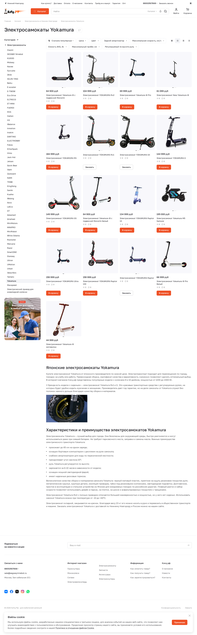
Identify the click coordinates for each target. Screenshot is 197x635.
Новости (166, 573)
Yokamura (11, 281)
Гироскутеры (73, 568)
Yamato (10, 277)
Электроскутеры (107, 579)
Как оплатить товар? (140, 568)
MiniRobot (12, 231)
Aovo (9, 202)
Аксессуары (104, 574)
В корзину (53, 107)
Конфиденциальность (171, 608)
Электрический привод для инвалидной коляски (20, 290)
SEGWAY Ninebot (15, 54)
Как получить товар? (140, 573)
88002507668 (149, 3)
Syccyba (11, 70)
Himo (9, 153)
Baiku (9, 83)
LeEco (10, 207)
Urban (10, 268)
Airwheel (11, 219)
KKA (9, 112)
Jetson (10, 161)
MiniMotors (12, 223)
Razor (9, 248)
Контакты (166, 577)
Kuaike (10, 194)
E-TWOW (11, 91)
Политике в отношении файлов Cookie (74, 628)
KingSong (11, 186)
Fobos (10, 145)
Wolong (10, 198)
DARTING (11, 136)
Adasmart (11, 215)
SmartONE (12, 252)
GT (8, 211)
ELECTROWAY (13, 141)
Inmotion (11, 128)
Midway (10, 62)
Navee (10, 66)
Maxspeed (12, 285)
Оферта (188, 608)
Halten (10, 116)
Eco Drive (11, 95)
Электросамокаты (16, 45)
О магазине (167, 568)
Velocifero (11, 273)
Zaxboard (11, 174)
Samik (10, 190)
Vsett (9, 169)
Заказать (89, 167)
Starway (11, 256)
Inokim (10, 132)
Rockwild (11, 240)
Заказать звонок (166, 3)
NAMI (9, 178)
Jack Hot (11, 157)
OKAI (9, 75)
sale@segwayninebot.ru (15, 573)
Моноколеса (73, 573)
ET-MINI (11, 103)
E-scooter (11, 87)
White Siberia (13, 235)
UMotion (11, 264)
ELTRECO (11, 99)
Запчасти (103, 570)
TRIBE (10, 182)
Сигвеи (70, 577)
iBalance (11, 124)
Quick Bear (12, 165)
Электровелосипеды (77, 582)
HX (8, 120)
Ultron (10, 260)
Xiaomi (10, 50)
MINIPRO (11, 227)
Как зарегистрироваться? (142, 577)
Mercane (11, 244)
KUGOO (10, 58)
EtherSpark (12, 149)
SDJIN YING (12, 79)
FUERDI (10, 108)
